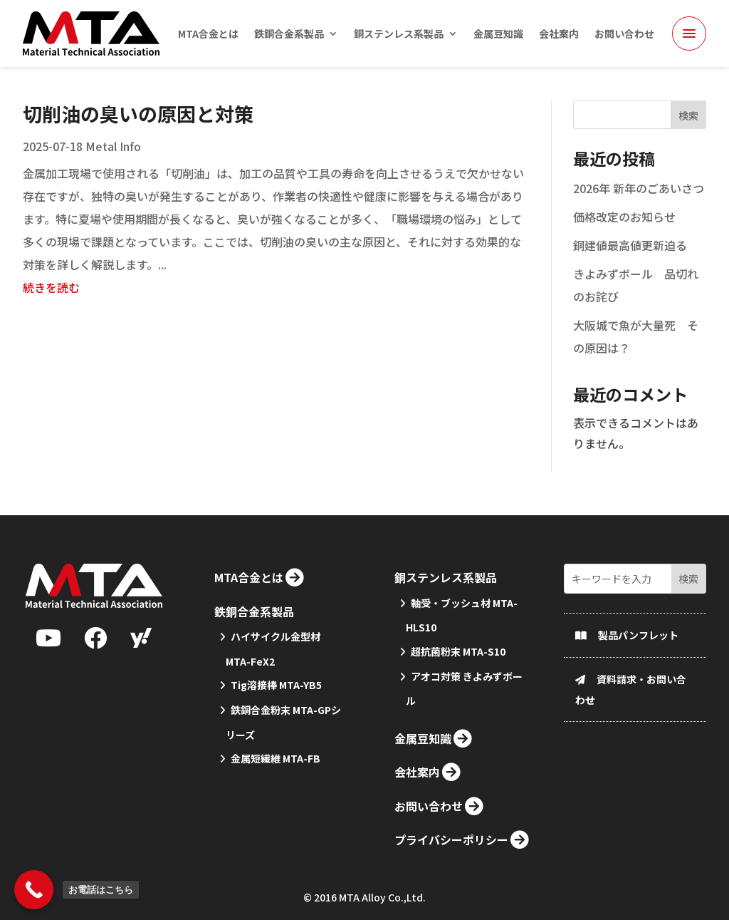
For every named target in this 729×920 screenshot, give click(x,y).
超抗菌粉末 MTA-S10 (458, 705)
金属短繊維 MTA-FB (275, 812)
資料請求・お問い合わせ (630, 742)
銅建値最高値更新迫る (630, 262)
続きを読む (51, 304)
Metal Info (113, 163)
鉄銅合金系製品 (289, 35)
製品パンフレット (638, 688)
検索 (688, 132)
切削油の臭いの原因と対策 (138, 131)
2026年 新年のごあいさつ (638, 205)
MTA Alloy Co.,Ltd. (382, 901)
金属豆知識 (498, 35)
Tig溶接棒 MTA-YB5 (276, 738)
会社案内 (559, 35)
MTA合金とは (208, 35)
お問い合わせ (624, 35)
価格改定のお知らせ (624, 233)
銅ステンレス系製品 (399, 35)
